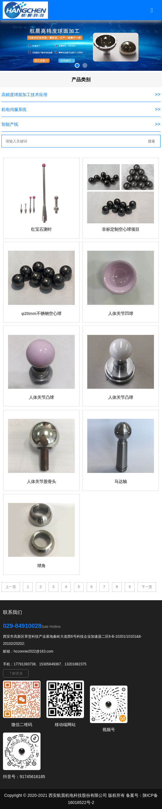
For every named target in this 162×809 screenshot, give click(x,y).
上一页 (10, 587)
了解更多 (16, 673)
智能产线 (9, 124)
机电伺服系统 (14, 109)
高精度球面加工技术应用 (24, 94)
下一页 (146, 587)
